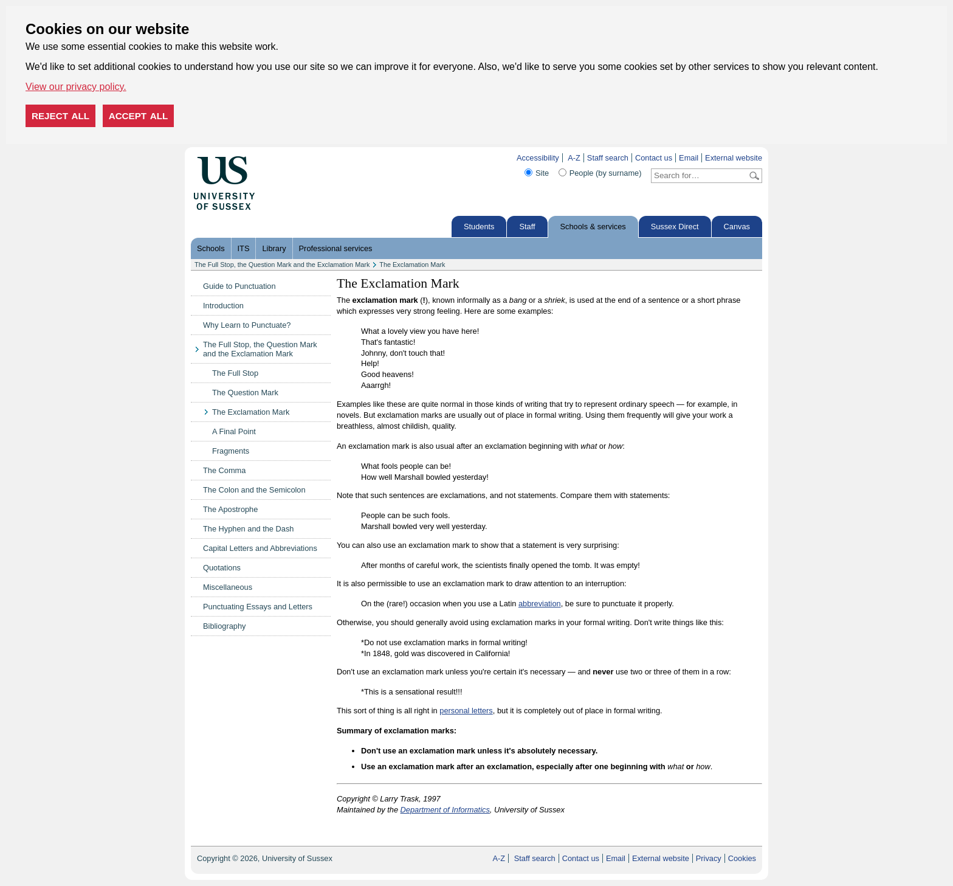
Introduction (223, 305)
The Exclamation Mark (412, 264)
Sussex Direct (675, 226)
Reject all (60, 116)
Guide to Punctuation (239, 286)
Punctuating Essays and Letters (257, 606)
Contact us (653, 157)
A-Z (574, 157)
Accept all (138, 116)
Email (688, 157)
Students (479, 226)
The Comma (224, 470)
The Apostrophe (230, 509)
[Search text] (699, 175)
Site (542, 173)
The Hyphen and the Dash (248, 528)
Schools (211, 248)
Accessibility (538, 157)
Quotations (222, 567)
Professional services (336, 248)
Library (274, 248)
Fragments (230, 450)
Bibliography (224, 626)
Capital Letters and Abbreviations (260, 548)
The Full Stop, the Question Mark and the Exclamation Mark (282, 264)
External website (733, 157)
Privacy (708, 858)
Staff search (607, 157)
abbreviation (539, 603)
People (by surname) (605, 173)
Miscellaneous (227, 587)
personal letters (466, 710)
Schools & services (593, 226)
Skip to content (280, 157)
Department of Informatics (445, 809)
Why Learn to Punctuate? (247, 325)
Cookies (742, 858)
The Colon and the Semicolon (254, 489)
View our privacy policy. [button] (76, 86)
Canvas (737, 226)
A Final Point (234, 431)
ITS (244, 248)
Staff (527, 226)
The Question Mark (245, 392)
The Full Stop (235, 373)
